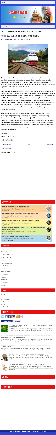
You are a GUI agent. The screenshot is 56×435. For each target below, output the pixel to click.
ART (2, 249)
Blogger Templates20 (50, 433)
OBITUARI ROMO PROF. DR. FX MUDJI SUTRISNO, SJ (15, 207)
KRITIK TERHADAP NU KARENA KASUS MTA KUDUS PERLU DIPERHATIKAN (30, 326)
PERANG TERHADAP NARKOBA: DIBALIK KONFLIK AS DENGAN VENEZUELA (21, 221)
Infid (4, 304)
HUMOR (3, 260)
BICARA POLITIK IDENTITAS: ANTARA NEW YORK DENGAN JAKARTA (20, 214)
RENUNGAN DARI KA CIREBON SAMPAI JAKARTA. (20, 36)
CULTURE (4, 252)
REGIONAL (4, 274)
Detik (4, 294)
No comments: (26, 39)
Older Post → (50, 145)
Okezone (6, 299)
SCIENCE (4, 280)
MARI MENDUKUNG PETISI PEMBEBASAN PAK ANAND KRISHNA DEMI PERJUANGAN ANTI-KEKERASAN (26, 336)
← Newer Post (6, 145)
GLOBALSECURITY (7, 257)
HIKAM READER (27, 431)
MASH (44, 431)
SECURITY (4, 283)
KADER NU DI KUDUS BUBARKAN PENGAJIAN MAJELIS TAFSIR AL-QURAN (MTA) (25, 345)
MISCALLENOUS (6, 263)
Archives (17, 321)
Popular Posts (7, 321)
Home (4, 32)
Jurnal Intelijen (8, 307)
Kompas (5, 297)
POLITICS (4, 269)
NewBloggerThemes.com (29, 433)
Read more (10, 211)
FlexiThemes (8, 433)
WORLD (3, 285)
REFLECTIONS (6, 271)
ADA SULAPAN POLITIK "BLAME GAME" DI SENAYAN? (15, 236)
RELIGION (4, 277)
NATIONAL (4, 266)
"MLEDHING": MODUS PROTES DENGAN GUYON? (26, 365)
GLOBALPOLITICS (7, 255)
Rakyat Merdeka (8, 302)
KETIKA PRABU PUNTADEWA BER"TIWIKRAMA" (26, 354)
